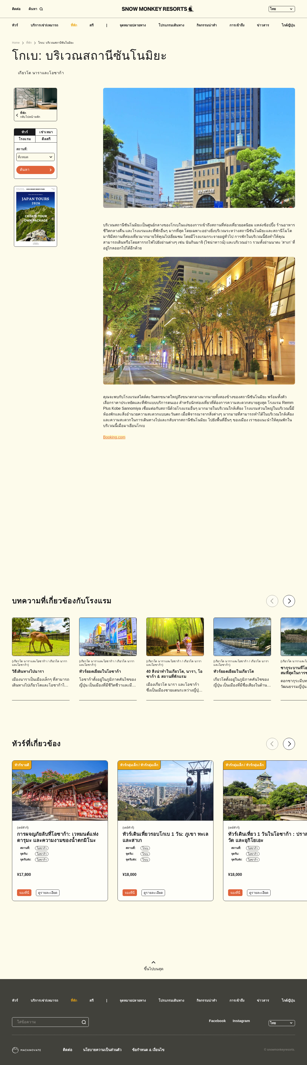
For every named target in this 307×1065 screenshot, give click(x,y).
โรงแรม (25, 139)
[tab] (24, 132)
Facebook (217, 1021)
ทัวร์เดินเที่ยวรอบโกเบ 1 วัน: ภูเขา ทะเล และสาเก (165, 837)
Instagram (241, 1021)
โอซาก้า (42, 848)
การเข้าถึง (237, 25)
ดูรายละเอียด (47, 893)
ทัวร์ (15, 25)
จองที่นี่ (24, 893)
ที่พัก (74, 25)
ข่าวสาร (263, 25)
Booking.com (114, 437)
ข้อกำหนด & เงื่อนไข (148, 1050)
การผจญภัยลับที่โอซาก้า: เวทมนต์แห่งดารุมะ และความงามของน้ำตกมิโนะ (57, 837)
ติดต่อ (16, 9)
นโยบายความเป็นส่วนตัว (102, 1050)
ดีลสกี (46, 139)
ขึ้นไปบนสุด (153, 966)
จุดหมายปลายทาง (133, 25)
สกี (91, 25)
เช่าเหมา (46, 132)
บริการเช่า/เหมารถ (44, 25)
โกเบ (145, 848)
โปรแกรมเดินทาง (171, 25)
